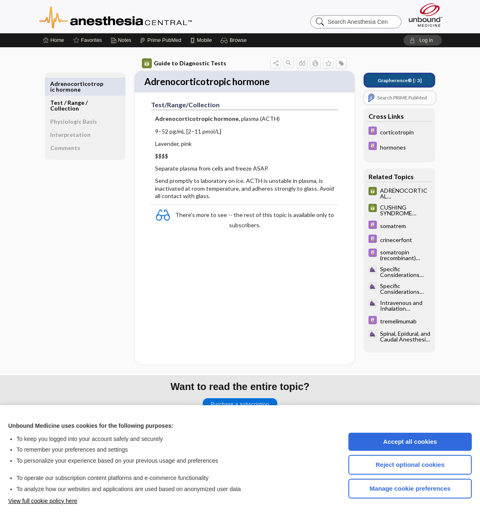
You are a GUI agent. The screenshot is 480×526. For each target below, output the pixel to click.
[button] (234, 40)
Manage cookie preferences (410, 488)
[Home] (53, 40)
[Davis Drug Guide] (399, 131)
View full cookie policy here (42, 501)
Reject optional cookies (410, 464)
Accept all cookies (410, 441)
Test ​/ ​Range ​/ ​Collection (69, 86)
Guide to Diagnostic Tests (184, 63)
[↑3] (400, 80)
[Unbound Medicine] (426, 15)
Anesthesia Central (141, 16)
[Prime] (160, 40)
